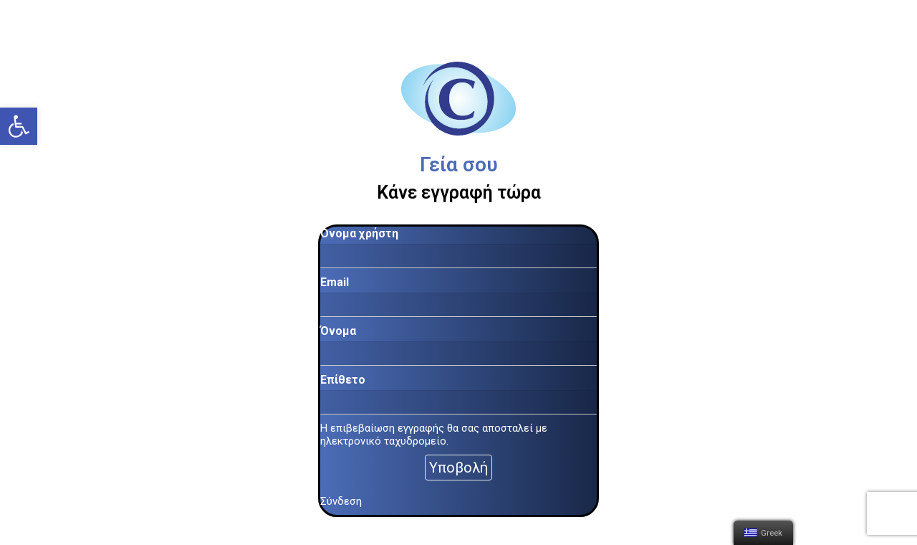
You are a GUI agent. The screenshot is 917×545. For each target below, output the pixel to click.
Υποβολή (458, 467)
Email (334, 282)
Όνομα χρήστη (359, 233)
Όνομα (338, 331)
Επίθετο (342, 380)
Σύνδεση (341, 501)
